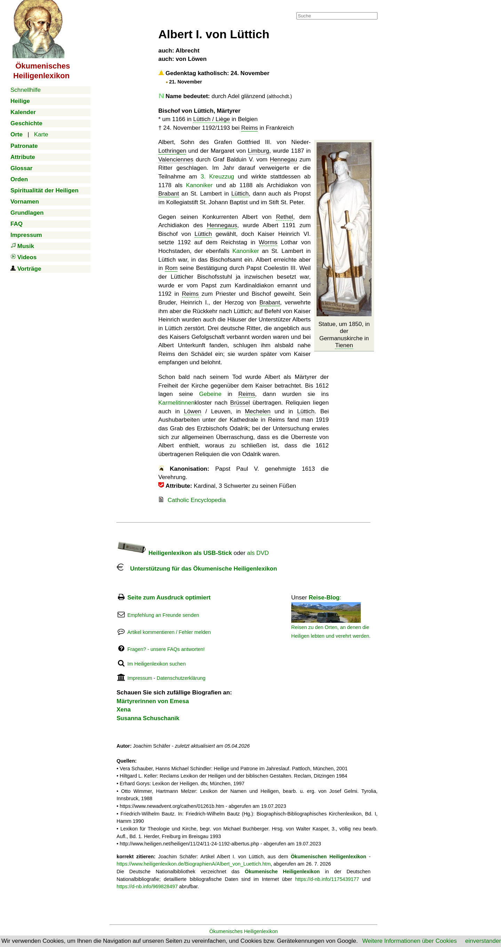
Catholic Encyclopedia (197, 500)
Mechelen (258, 411)
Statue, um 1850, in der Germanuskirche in (343, 335)
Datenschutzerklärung (181, 678)
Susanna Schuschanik (148, 718)
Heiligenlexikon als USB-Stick (174, 553)
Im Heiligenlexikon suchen (156, 664)
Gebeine (210, 394)
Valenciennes (175, 159)
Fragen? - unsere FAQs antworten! (166, 649)
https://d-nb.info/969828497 (147, 886)
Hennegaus (222, 225)
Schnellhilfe (25, 90)
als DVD (258, 553)
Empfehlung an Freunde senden (163, 615)
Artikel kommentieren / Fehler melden (169, 632)
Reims (249, 128)
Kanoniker (199, 185)
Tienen (344, 345)
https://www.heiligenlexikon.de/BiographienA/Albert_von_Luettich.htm (194, 864)
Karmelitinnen (176, 402)
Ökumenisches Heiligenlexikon (243, 931)
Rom (171, 268)
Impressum (139, 678)
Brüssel (240, 402)
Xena (124, 709)
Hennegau (283, 159)
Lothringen (172, 151)
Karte (41, 134)
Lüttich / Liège (211, 119)
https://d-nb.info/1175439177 (327, 879)
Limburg (258, 151)
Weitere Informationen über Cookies (409, 941)
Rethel (284, 217)
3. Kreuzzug (217, 176)
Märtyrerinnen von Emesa (153, 701)
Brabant (168, 193)
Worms (268, 242)
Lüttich (240, 193)
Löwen (192, 411)
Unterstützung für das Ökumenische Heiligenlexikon (197, 568)
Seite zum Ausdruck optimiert (168, 597)
